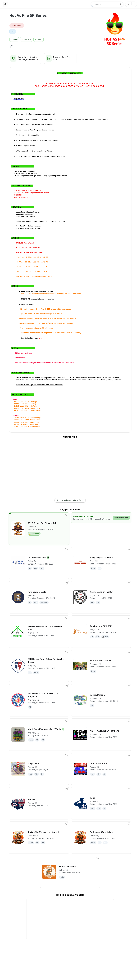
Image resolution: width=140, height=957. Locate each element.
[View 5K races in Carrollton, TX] (12, 31)
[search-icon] (120, 4)
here (40, 338)
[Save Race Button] (14, 39)
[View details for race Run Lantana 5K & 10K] (101, 632)
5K (13, 31)
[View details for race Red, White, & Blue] (101, 769)
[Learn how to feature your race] (101, 518)
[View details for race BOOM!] (39, 803)
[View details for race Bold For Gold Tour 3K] (101, 666)
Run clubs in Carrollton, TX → (70, 500)
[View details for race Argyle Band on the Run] (101, 597)
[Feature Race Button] (26, 39)
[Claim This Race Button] (39, 39)
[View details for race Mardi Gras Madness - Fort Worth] (39, 735)
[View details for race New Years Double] (39, 597)
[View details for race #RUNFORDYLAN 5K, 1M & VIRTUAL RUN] (39, 632)
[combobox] (105, 4)
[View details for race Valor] (101, 803)
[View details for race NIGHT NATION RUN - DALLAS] (101, 735)
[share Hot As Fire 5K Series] (11, 46)
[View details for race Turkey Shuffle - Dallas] (101, 838)
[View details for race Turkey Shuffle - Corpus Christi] (39, 838)
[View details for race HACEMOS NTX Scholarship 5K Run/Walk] (39, 700)
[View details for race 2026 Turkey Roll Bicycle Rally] (39, 529)
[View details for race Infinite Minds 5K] (101, 700)
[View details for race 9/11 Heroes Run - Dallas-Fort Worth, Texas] (39, 666)
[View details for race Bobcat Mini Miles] (70, 872)
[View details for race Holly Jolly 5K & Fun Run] (101, 563)
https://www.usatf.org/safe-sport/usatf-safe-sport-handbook (39, 385)
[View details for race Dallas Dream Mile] (39, 563)
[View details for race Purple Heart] (39, 769)
